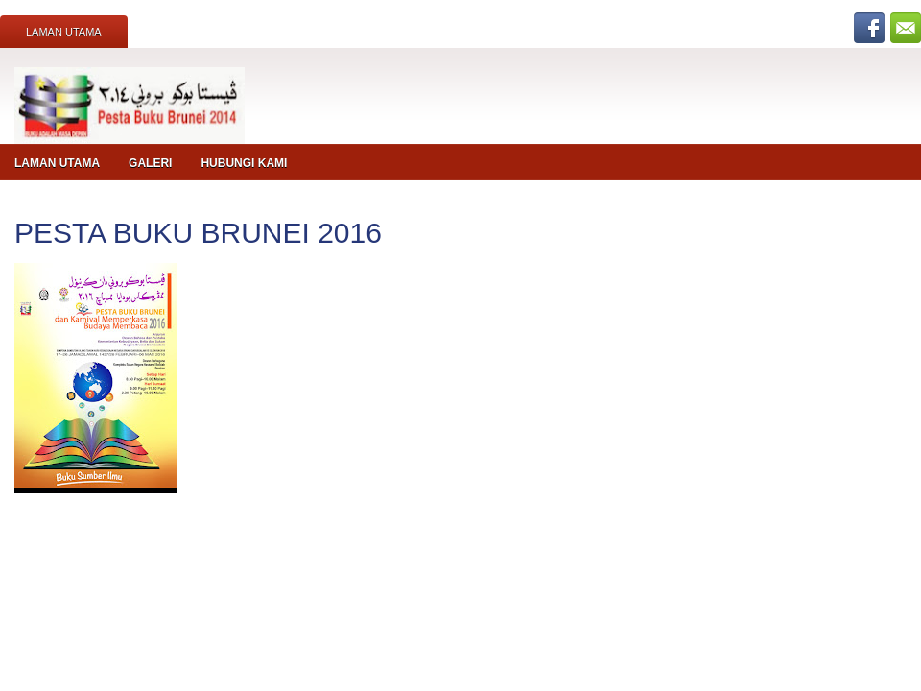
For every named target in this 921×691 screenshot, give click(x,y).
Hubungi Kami (244, 163)
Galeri (150, 163)
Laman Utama (64, 31)
